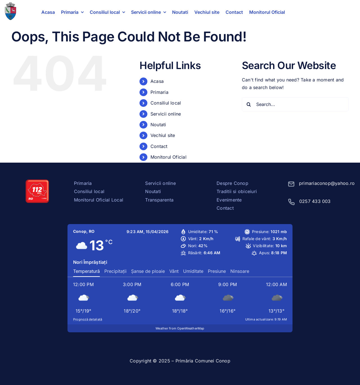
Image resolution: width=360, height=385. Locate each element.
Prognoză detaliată (87, 319)
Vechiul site (162, 135)
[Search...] (295, 104)
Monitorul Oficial (168, 157)
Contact (159, 146)
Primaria (159, 92)
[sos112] (37, 182)
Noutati (158, 124)
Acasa (157, 81)
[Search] (249, 104)
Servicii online (165, 114)
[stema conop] (10, 4)
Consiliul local (165, 103)
